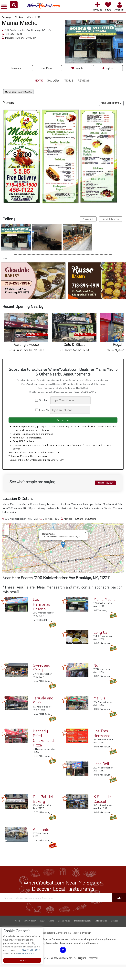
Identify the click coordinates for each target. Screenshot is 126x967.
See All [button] (88, 219)
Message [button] (16, 68)
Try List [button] (108, 68)
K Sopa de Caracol (102, 801)
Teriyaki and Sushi (43, 703)
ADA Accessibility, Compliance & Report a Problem (63, 935)
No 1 (97, 667)
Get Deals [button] (47, 68)
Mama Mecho (104, 601)
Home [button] (39, 80)
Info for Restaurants (82, 923)
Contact (114, 923)
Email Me (42, 410)
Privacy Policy (90, 447)
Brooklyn (7, 17)
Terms (51, 923)
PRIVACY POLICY (25, 953)
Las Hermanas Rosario (41, 606)
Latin (29, 17)
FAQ (42, 923)
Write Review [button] (105, 484)
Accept (22, 960)
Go (119, 900)
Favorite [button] (77, 68)
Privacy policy (30, 923)
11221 (37, 17)
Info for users (101, 923)
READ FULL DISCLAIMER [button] (85, 391)
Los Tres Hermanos (102, 736)
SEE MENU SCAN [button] (111, 103)
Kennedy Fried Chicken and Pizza (43, 740)
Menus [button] (69, 80)
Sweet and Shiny (41, 670)
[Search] (70, 400)
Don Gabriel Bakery (43, 801)
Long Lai (100, 634)
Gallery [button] (53, 80)
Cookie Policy (64, 923)
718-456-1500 (13, 33)
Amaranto (41, 831)
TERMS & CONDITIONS (28, 950)
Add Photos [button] (110, 219)
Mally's (99, 700)
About (17, 923)
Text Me (42, 400)
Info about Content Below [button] (18, 91)
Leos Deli (101, 766)
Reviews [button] (84, 80)
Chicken (20, 17)
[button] (14, 4)
